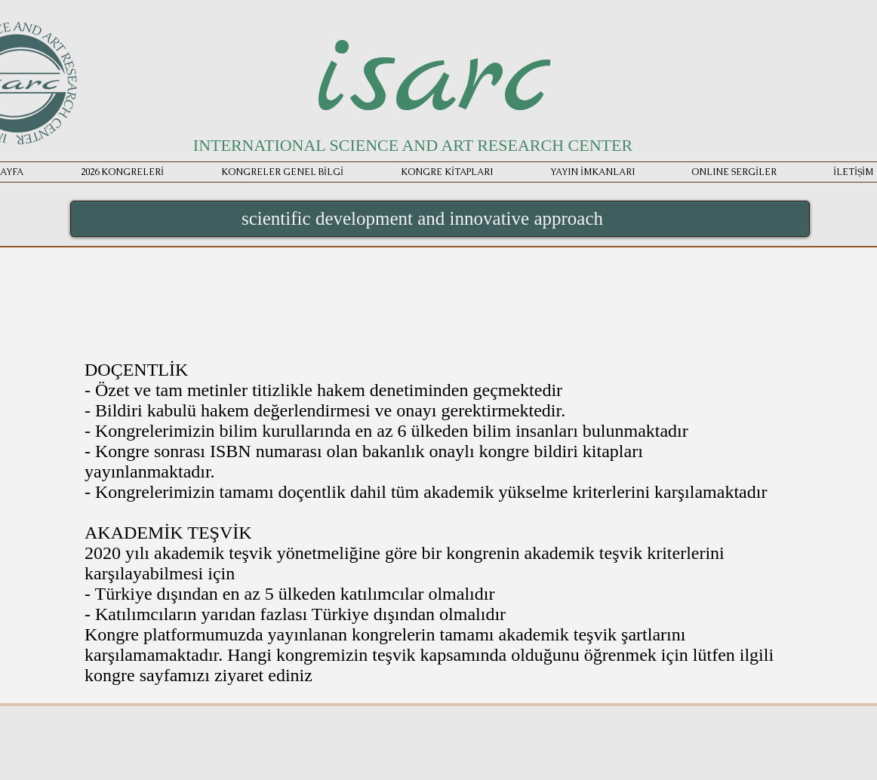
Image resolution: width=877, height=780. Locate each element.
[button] (592, 172)
